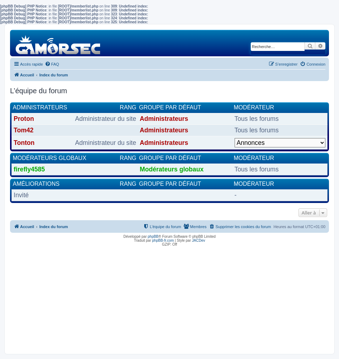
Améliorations (36, 184)
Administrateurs (40, 107)
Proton (24, 118)
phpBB (153, 236)
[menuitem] (52, 64)
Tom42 (23, 130)
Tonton (24, 142)
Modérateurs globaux (49, 158)
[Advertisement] (169, 298)
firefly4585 (29, 169)
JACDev (198, 240)
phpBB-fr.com (163, 240)
